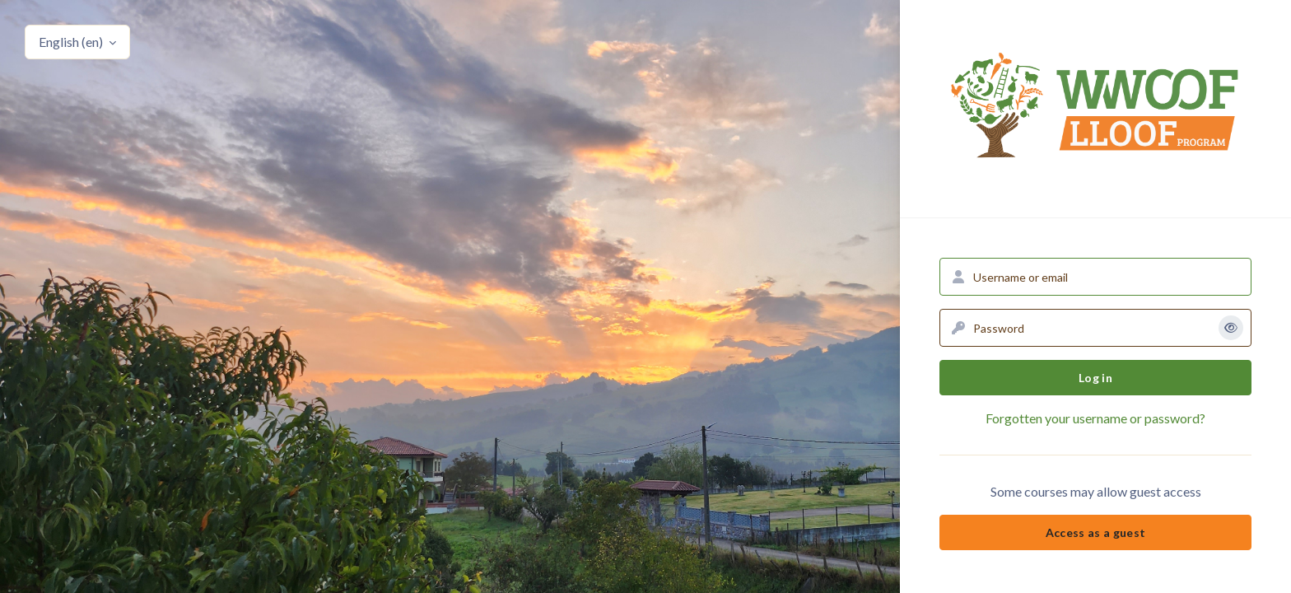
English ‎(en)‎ (72, 41)
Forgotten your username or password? (1095, 418)
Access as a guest (1096, 532)
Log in (1095, 378)
